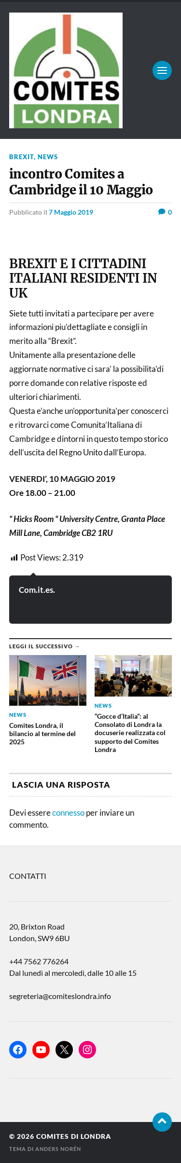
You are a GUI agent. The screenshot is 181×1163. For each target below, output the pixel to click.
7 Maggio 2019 (71, 212)
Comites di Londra (73, 1136)
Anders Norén (58, 1149)
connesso (68, 812)
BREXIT (21, 157)
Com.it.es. (37, 590)
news (48, 157)
